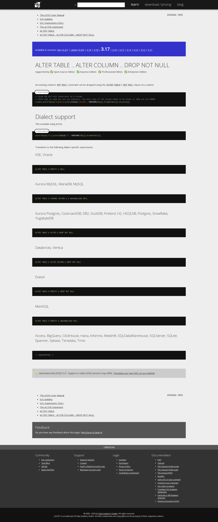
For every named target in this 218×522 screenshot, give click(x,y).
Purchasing (123, 463)
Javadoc (161, 476)
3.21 (65, 49)
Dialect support (55, 116)
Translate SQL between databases (167, 490)
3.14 (129, 49)
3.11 (150, 49)
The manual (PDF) (165, 473)
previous (171, 14)
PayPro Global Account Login (92, 466)
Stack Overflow (47, 469)
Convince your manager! (168, 482)
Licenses (122, 459)
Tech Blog (45, 463)
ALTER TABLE (47, 30)
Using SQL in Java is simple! (169, 479)
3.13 (136, 49)
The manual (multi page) (168, 469)
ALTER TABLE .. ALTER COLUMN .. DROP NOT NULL (67, 34)
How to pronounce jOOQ (168, 501)
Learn (135, 4)
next (180, 14)
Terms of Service (126, 469)
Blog (180, 4)
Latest (74, 49)
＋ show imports (42, 92)
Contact (83, 463)
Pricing (158, 4)
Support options (87, 459)
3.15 (121, 49)
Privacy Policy (124, 466)
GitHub (44, 466)
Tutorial (161, 463)
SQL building (46, 19)
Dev (59, 49)
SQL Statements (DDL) (52, 22)
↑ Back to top (109, 446)
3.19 (89, 49)
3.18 (96, 49)
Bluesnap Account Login (90, 469)
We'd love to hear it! (91, 432)
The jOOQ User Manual (52, 15)
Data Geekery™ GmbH (108, 513)
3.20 (81, 49)
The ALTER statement (51, 26)
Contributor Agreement (129, 473)
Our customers (47, 459)
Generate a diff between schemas (168, 496)
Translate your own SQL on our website (134, 372)
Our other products (166, 486)
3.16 (114, 49)
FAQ (159, 459)
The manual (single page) (168, 466)
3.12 (143, 49)
